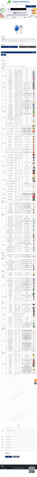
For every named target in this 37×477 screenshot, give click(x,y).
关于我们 (7, 4)
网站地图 (15, 468)
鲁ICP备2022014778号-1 (20, 468)
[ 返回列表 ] (35, 461)
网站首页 (3, 4)
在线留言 (17, 4)
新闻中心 (21, 4)
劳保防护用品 (11, 18)
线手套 (3, 461)
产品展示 (12, 4)
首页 (4, 18)
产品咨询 (9, 46)
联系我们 (26, 4)
